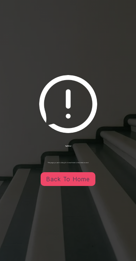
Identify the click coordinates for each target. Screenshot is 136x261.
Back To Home (68, 179)
